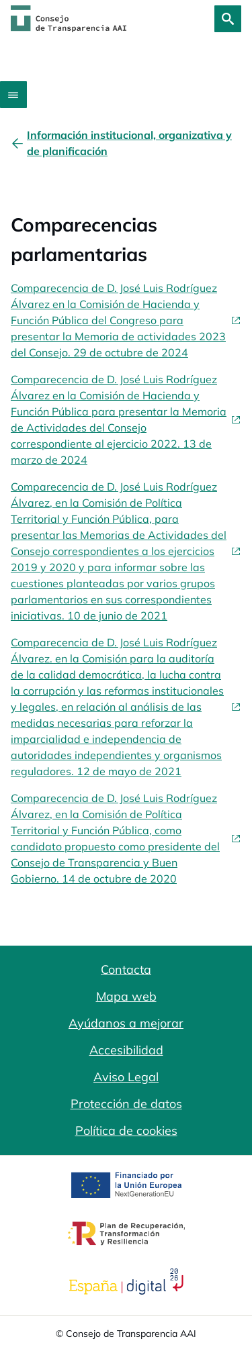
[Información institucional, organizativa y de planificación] (134, 143)
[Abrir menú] (13, 94)
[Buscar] (227, 18)
